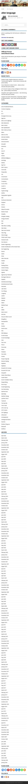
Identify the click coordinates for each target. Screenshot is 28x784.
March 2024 (4, 494)
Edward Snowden (5, 209)
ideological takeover (6, 277)
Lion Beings (4, 291)
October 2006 (4, 739)
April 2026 (3, 435)
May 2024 (3, 489)
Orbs (2, 340)
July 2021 (3, 568)
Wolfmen (3, 428)
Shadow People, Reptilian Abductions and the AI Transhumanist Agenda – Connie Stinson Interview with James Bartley (13, 81)
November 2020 (5, 587)
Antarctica (3, 146)
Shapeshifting (4, 382)
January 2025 (4, 470)
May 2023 (3, 517)
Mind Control (4, 312)
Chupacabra (4, 172)
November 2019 (5, 615)
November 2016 (5, 699)
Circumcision (4, 176)
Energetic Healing (5, 216)
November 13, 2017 (12, 17)
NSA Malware (4, 333)
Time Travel (4, 405)
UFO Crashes (4, 410)
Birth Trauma (4, 167)
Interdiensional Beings (6, 281)
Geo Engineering (5, 249)
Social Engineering (5, 386)
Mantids (3, 300)
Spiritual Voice (4, 391)
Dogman (3, 202)
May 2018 (3, 657)
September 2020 (5, 592)
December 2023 (5, 501)
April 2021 (3, 575)
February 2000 (4, 760)
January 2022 (4, 554)
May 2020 (3, 601)
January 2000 (4, 762)
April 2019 (3, 631)
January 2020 (4, 610)
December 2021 (5, 557)
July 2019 (3, 624)
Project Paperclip (5, 358)
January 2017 (4, 694)
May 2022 (3, 545)
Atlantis (3, 162)
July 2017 (3, 680)
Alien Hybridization (5, 127)
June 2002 (3, 750)
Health (2, 263)
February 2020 (4, 608)
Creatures (3, 188)
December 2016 (5, 697)
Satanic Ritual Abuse (6, 375)
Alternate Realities (5, 137)
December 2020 (5, 585)
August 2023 (4, 510)
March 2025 (4, 466)
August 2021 (4, 566)
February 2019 (4, 636)
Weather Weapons (5, 424)
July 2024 (3, 484)
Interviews (3, 286)
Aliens (2, 132)
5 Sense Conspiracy (5, 109)
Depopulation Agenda (6, 195)
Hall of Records (4, 258)
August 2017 (4, 678)
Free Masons (4, 242)
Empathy (3, 214)
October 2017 (4, 673)
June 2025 (3, 459)
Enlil (2, 223)
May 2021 (3, 573)
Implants (3, 279)
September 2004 (5, 746)
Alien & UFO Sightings (6, 120)
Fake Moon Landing (5, 225)
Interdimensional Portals (6, 284)
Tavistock (3, 401)
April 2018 (3, 659)
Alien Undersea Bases (6, 130)
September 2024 (5, 480)
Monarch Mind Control (6, 316)
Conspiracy (3, 181)
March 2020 (4, 606)
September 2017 (5, 676)
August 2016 (4, 706)
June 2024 (3, 487)
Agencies (3, 118)
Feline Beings (4, 235)
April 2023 (3, 519)
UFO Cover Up (4, 408)
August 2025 (4, 454)
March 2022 (4, 550)
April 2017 (3, 687)
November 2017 (5, 671)
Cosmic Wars (4, 183)
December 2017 (5, 669)
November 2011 (5, 725)
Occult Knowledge (5, 337)
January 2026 (4, 442)
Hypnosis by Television (6, 274)
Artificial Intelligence (5, 158)
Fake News (3, 228)
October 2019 (4, 617)
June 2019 (3, 627)
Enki (2, 221)
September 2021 (5, 564)
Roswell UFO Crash (5, 370)
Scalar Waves (4, 377)
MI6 (2, 307)
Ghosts (3, 251)
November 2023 (5, 503)
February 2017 (4, 692)
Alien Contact (4, 125)
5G (2, 111)
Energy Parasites (5, 218)
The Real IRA (4, 403)
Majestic (3, 298)
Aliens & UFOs (4, 134)
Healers (3, 260)
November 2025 (5, 447)
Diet (2, 197)
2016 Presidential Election (7, 106)
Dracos (3, 204)
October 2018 (4, 645)
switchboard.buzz (7, 53)
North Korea (4, 328)
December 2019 (5, 613)
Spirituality (3, 394)
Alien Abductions (5, 123)
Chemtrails (3, 169)
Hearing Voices (4, 265)
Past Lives (3, 342)
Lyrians (3, 295)
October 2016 (4, 701)
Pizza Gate (3, 347)
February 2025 (4, 468)
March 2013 (4, 713)
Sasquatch (3, 372)
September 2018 (5, 648)
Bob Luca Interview (13, 16)
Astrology (3, 160)
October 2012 (4, 720)
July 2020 (3, 596)
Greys (2, 256)
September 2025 (5, 452)
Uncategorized (4, 417)
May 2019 (3, 629)
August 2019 (4, 622)
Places (2, 349)
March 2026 (4, 438)
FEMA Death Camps (6, 237)
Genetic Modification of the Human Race (10, 246)
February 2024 (4, 496)
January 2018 (4, 666)
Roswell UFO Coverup (6, 368)
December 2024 (5, 473)
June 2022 (3, 543)
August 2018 (4, 650)
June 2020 (3, 599)
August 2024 (4, 482)
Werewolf (3, 426)
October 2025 (4, 449)
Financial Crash (4, 239)
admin (19, 17)
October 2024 (4, 477)
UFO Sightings (4, 412)
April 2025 (3, 463)
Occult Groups (4, 335)
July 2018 (3, 652)
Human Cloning (4, 267)
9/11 (2, 113)
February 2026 (4, 440)
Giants (2, 253)
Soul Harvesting (4, 389)
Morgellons (4, 319)
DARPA (3, 193)
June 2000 (3, 755)
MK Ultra (3, 314)
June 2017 (3, 683)
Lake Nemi (3, 288)
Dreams (3, 207)
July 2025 (3, 456)
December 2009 (5, 730)
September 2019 (5, 620)
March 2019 (4, 634)
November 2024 (5, 475)
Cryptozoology (4, 190)
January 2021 (4, 582)
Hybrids (3, 272)
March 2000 (4, 757)
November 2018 (5, 643)
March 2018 (4, 662)
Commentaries (4, 179)
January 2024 (4, 498)
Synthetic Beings (5, 396)
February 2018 (4, 664)
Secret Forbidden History (7, 379)
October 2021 (4, 561)
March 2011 (4, 727)
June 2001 (3, 753)
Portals (3, 356)
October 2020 (4, 589)
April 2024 (3, 491)
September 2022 (5, 536)
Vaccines (3, 421)
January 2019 (4, 638)
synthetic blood (4, 398)
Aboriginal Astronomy (6, 116)
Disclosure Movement (6, 200)
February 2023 (4, 524)
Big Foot (3, 165)
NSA (2, 330)
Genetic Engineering (5, 244)
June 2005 (3, 743)
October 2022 (4, 533)
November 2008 (5, 732)
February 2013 (4, 715)
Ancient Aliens (4, 139)
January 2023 (4, 526)
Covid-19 (3, 186)
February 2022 (4, 552)
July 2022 (3, 540)
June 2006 (3, 741)
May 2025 (3, 461)
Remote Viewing (5, 361)
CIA (2, 174)
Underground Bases (5, 419)
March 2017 (4, 690)
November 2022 (5, 531)
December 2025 (5, 445)
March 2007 (4, 736)
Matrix (2, 302)
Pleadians (3, 351)
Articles (3, 155)
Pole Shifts (3, 354)
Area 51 (3, 151)
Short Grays (4, 384)
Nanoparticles (4, 321)
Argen (2, 153)
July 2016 (3, 708)
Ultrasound (3, 414)
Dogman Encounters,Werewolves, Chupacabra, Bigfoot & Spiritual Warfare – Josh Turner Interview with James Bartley (14, 98)
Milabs (2, 309)
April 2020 (3, 603)
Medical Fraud (4, 305)
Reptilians (3, 363)
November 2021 (5, 559)
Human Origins (4, 270)
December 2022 (5, 529)
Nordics (3, 326)
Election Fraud (4, 211)
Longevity (3, 293)
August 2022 (4, 538)
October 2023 (4, 505)
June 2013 (3, 711)
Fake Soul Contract (5, 230)
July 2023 (3, 512)
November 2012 (5, 718)
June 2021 (3, 571)
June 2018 (3, 655)
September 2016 (5, 704)
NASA (2, 323)
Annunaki (3, 144)
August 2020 (4, 594)
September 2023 (5, 508)
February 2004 (4, 748)
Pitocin (2, 344)
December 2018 (5, 641)
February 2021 (4, 580)
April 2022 (3, 547)
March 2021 (4, 578)
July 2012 (3, 723)
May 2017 (3, 685)
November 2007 (5, 734)
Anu (2, 148)
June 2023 (3, 515)
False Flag (3, 232)
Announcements (5, 141)
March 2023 (4, 522)
